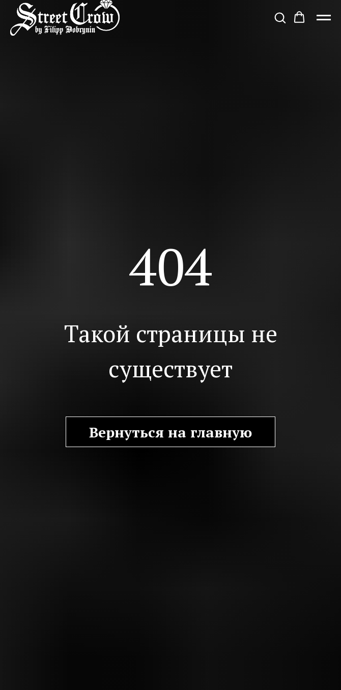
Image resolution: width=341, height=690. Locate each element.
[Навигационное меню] (324, 18)
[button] (280, 17)
